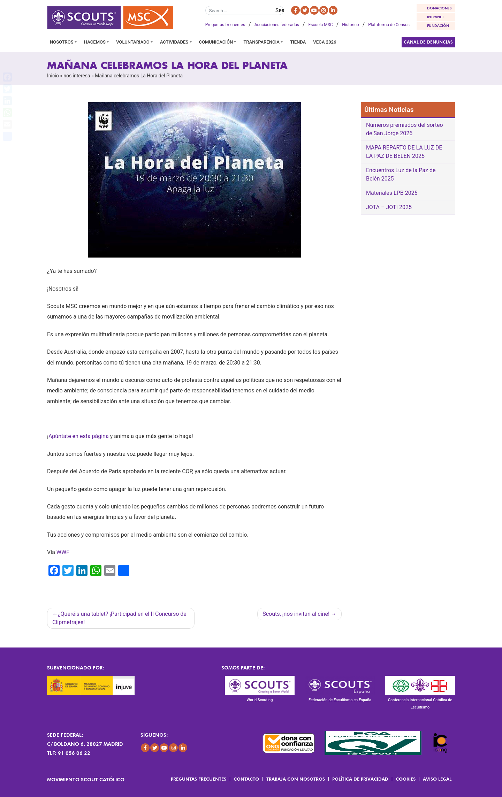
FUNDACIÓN (438, 25)
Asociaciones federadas (276, 24)
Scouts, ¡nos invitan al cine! (296, 614)
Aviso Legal (437, 779)
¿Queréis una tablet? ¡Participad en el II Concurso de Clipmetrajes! (119, 618)
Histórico (350, 24)
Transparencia (261, 42)
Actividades (174, 42)
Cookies (406, 779)
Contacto (246, 779)
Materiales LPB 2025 (392, 193)
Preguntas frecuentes (225, 24)
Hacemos (95, 42)
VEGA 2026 (324, 42)
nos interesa (76, 75)
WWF (62, 552)
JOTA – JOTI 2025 (389, 207)
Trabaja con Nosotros (295, 779)
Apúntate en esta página (78, 436)
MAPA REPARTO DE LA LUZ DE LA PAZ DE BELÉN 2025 (404, 151)
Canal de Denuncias (428, 42)
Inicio (53, 75)
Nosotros (62, 42)
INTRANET (435, 17)
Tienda (298, 42)
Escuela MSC (321, 24)
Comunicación (216, 42)
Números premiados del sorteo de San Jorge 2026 (404, 129)
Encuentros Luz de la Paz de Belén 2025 (400, 174)
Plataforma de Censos (389, 24)
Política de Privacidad (360, 779)
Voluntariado (133, 42)
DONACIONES (439, 8)
